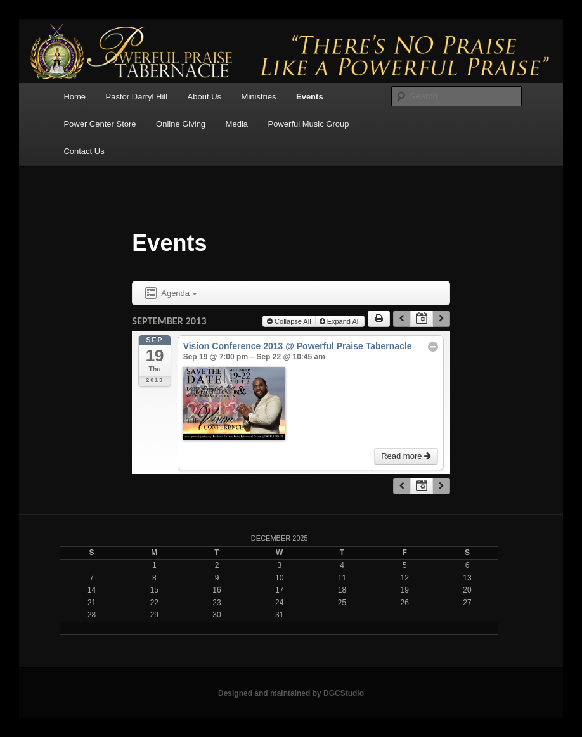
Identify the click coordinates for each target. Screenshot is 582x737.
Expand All (340, 321)
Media (237, 124)
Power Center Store (99, 124)
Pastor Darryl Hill (137, 96)
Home (74, 96)
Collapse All (289, 321)
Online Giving (180, 124)
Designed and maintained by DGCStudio (291, 693)
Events (309, 96)
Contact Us (83, 151)
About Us (204, 96)
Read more (406, 456)
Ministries (259, 96)
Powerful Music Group (308, 124)
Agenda (170, 293)
